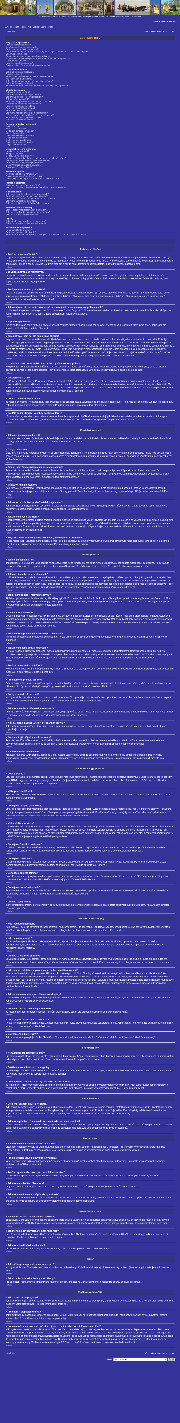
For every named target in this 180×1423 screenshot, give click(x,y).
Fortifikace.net (45, 16)
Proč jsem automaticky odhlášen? (22, 49)
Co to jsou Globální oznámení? (20, 135)
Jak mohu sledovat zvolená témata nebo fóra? (28, 212)
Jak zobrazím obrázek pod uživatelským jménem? (29, 81)
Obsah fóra (79, 16)
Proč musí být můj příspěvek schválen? (24, 117)
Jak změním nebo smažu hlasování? (23, 104)
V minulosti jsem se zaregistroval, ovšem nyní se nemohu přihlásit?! (38, 58)
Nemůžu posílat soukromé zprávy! (22, 174)
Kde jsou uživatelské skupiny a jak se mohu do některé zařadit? (36, 158)
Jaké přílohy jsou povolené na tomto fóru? (26, 221)
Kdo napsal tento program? (19, 230)
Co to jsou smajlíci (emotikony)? (21, 131)
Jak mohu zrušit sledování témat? (22, 214)
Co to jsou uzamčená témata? (20, 142)
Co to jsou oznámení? (16, 138)
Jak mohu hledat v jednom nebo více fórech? (27, 194)
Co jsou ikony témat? (16, 144)
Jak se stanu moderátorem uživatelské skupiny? (29, 160)
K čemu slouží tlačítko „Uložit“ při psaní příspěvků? (30, 115)
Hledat (93, 16)
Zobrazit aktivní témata (43, 27)
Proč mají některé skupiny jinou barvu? (24, 162)
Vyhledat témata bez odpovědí (18, 27)
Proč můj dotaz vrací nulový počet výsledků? (27, 196)
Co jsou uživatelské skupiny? (19, 156)
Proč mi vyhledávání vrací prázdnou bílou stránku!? (30, 198)
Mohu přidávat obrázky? (17, 133)
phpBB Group (112, 1300)
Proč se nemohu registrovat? (19, 63)
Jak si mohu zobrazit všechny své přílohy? (26, 223)
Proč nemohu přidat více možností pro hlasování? (29, 101)
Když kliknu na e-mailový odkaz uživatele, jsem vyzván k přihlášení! (38, 85)
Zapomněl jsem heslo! (16, 54)
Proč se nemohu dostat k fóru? (20, 106)
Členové (100, 16)
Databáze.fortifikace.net (63, 16)
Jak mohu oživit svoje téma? (19, 119)
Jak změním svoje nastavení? (20, 72)
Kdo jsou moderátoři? (16, 153)
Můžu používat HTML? (17, 128)
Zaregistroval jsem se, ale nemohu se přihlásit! (28, 56)
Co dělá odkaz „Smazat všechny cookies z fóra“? (29, 65)
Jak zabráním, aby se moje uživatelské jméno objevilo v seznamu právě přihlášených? (47, 51)
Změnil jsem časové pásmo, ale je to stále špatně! (29, 76)
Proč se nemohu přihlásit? (18, 45)
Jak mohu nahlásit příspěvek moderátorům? (27, 113)
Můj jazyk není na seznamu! (19, 79)
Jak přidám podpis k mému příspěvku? (24, 97)
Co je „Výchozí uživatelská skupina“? (23, 165)
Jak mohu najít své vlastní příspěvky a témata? (28, 203)
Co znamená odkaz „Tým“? (19, 167)
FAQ (87, 16)
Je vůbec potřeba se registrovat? (21, 47)
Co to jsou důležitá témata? (19, 140)
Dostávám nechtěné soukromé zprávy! (24, 176)
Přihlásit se (136, 16)
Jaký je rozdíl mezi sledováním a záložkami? (27, 210)
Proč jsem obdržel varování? (19, 110)
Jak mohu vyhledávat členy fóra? (21, 201)
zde (66, 1303)
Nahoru (9, 267)
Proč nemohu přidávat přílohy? (20, 108)
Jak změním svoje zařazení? (19, 83)
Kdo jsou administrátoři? (17, 151)
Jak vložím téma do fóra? (18, 92)
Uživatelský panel (121, 16)
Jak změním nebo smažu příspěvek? (23, 94)
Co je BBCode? (13, 126)
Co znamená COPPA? (16, 61)
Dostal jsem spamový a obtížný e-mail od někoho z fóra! (32, 178)
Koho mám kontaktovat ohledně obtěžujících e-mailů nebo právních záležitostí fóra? (46, 234)
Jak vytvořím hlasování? (17, 99)
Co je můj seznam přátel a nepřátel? (23, 185)
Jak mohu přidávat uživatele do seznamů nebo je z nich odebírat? (37, 187)
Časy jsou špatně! (14, 74)
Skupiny (109, 16)
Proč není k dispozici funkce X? (21, 232)
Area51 (25, 1318)
